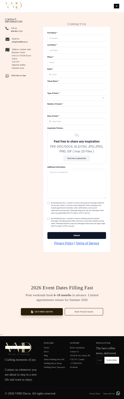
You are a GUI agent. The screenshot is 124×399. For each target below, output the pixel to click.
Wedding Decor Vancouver (54, 367)
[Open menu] (116, 6)
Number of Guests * (55, 104)
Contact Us (74, 352)
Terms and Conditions (111, 394)
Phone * (50, 57)
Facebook (74, 367)
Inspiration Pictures (55, 128)
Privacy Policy (64, 243)
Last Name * (52, 45)
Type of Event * (53, 93)
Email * (50, 69)
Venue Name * (53, 81)
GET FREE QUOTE (42, 311)
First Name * (52, 33)
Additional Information (56, 167)
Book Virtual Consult (84, 312)
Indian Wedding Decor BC (54, 359)
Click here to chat (18, 75)
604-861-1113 (17, 31)
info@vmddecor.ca (20, 42)
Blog (46, 355)
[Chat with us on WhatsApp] (118, 393)
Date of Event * (53, 116)
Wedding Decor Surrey (53, 363)
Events (46, 348)
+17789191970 (76, 363)
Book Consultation (77, 348)
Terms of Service (87, 243)
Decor (46, 352)
